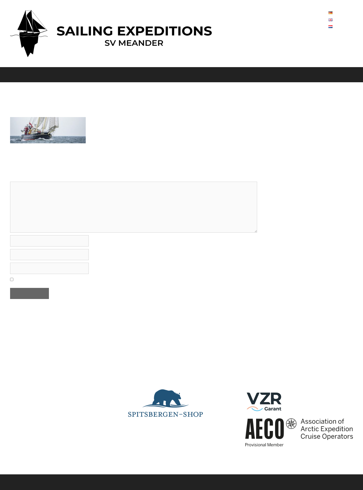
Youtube (254, 358)
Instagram (256, 371)
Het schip (67, 74)
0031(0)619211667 (329, 136)
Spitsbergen (103, 74)
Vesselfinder (258, 345)
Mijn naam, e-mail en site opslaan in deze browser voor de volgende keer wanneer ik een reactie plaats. (112, 279)
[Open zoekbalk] (355, 74)
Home (10, 74)
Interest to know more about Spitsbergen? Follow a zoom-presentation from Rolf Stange (181, 378)
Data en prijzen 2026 (186, 74)
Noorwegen (141, 74)
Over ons (40, 74)
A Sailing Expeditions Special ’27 (288, 74)
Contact (224, 74)
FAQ (245, 74)
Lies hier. (137, 345)
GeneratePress (204, 482)
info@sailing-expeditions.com (305, 152)
